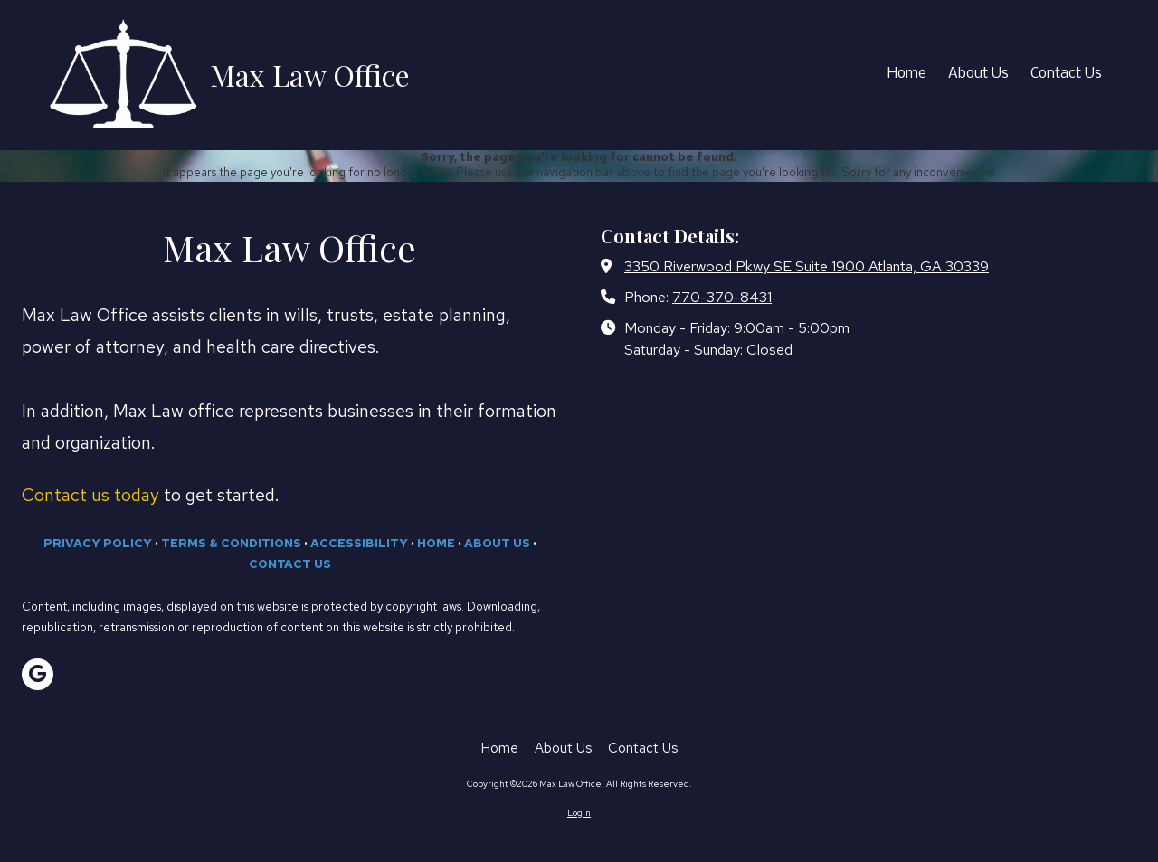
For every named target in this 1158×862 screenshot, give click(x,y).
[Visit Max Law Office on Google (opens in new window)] (37, 674)
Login (579, 813)
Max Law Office (310, 74)
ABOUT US (497, 543)
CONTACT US (290, 564)
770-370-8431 (722, 297)
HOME (436, 543)
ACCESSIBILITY (359, 543)
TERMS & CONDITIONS (231, 543)
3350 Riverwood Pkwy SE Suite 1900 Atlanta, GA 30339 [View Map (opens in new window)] (806, 266)
